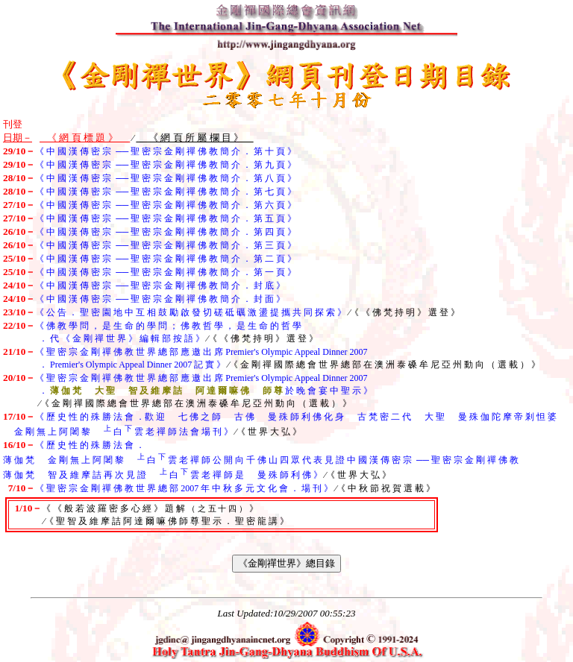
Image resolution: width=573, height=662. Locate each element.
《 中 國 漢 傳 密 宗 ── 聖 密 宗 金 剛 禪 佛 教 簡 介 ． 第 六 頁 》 (165, 205)
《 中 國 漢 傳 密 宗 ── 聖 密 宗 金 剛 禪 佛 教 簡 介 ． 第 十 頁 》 (165, 151)
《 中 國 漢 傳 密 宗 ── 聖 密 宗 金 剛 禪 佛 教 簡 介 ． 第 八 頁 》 (165, 178)
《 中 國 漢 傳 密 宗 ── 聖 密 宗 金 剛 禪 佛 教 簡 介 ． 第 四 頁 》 (165, 232)
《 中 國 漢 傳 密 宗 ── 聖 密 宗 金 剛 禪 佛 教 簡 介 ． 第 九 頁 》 (165, 165)
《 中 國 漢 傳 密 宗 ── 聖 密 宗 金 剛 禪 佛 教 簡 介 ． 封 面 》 (160, 299)
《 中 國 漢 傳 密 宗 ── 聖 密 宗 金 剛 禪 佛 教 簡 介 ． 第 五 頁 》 (165, 218)
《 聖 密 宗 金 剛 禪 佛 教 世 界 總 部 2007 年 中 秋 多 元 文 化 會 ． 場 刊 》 (184, 488)
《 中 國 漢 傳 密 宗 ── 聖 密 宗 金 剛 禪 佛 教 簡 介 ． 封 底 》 (160, 285)
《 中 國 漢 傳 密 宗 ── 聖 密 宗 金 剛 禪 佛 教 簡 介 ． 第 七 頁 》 (165, 191)
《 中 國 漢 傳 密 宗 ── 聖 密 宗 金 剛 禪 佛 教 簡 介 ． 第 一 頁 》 (165, 272)
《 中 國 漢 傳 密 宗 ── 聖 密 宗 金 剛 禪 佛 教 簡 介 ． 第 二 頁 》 (165, 258)
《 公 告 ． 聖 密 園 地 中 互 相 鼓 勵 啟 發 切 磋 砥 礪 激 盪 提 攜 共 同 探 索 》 (190, 312)
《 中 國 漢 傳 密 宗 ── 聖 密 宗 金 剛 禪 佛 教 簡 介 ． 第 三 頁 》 (165, 245)
